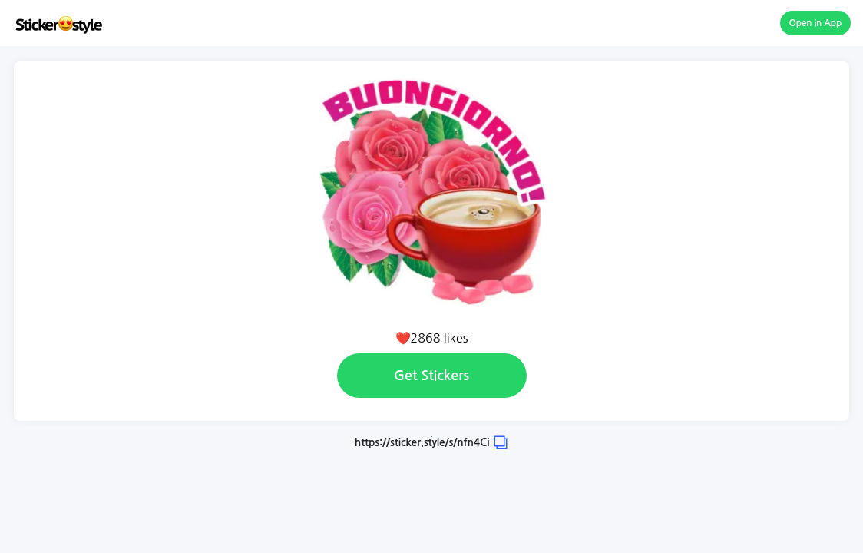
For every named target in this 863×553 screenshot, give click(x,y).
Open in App (815, 23)
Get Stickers (431, 375)
